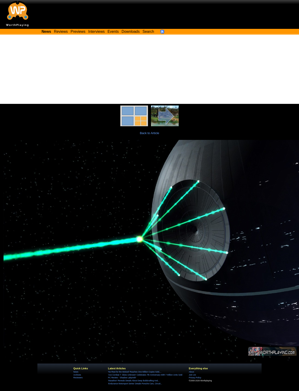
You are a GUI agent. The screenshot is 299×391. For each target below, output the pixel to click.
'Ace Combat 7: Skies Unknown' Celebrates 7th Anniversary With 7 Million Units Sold (145, 375)
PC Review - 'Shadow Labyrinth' (122, 377)
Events (113, 31)
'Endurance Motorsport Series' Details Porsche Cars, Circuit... (135, 383)
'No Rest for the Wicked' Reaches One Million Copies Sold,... (134, 372)
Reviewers (78, 377)
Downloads (131, 31)
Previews (78, 31)
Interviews (96, 31)
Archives (77, 375)
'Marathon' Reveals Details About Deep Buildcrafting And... (134, 380)
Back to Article (149, 133)
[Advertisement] (149, 69)
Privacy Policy (195, 377)
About (191, 372)
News (75, 372)
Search (148, 31)
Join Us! (192, 375)
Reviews (61, 31)
